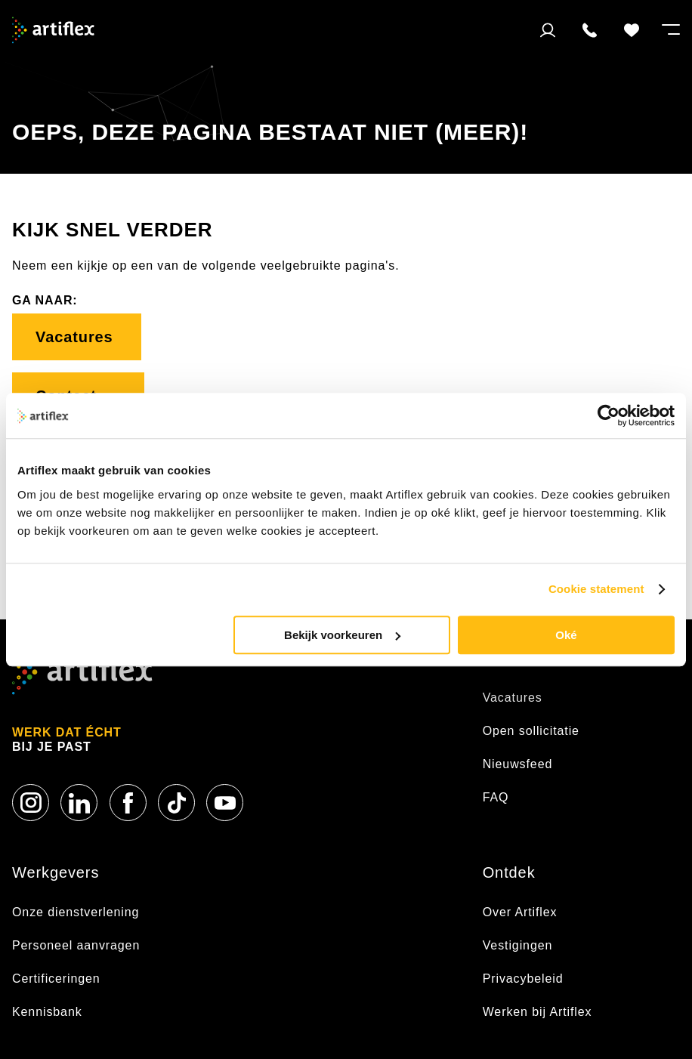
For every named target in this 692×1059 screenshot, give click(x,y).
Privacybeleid (523, 978)
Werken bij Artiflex (537, 1011)
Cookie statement (596, 588)
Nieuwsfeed (518, 764)
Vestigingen (518, 945)
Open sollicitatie (531, 730)
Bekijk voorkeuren (342, 634)
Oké (565, 634)
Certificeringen (56, 978)
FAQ (496, 797)
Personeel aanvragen (76, 945)
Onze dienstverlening (75, 912)
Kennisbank (47, 1011)
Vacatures (77, 337)
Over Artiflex (522, 912)
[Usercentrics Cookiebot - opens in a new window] (608, 415)
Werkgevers (55, 872)
